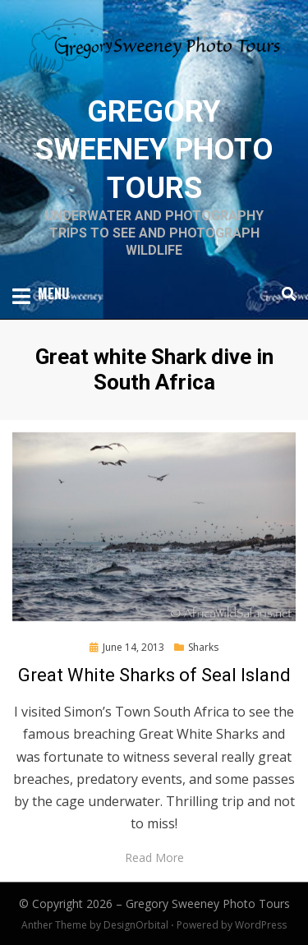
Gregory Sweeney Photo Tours (154, 150)
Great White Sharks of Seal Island (154, 675)
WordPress (261, 925)
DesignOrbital (135, 925)
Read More (154, 857)
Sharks (203, 647)
